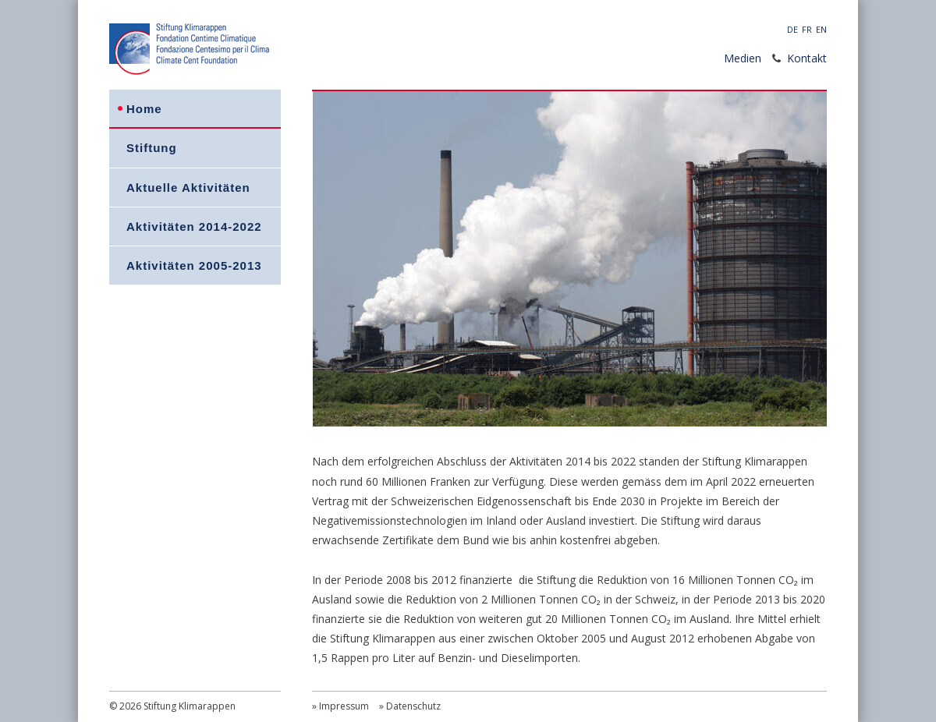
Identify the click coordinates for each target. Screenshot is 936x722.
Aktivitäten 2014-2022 (194, 226)
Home (144, 108)
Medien (742, 58)
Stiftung (151, 147)
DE (792, 29)
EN (821, 29)
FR (807, 29)
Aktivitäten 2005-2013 (194, 265)
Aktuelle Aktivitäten (188, 187)
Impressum (344, 706)
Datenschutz (413, 706)
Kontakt (807, 58)
